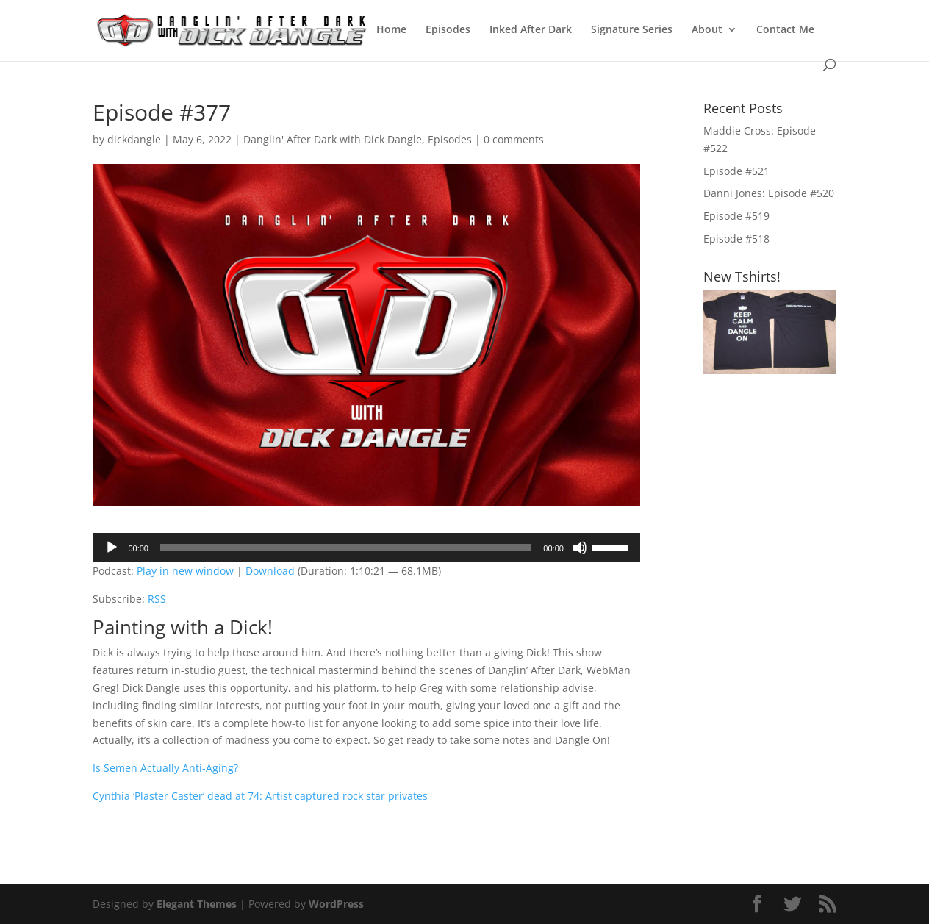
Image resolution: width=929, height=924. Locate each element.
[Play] (111, 547)
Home (391, 30)
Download (270, 571)
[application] (366, 547)
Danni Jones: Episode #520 (768, 193)
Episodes (448, 30)
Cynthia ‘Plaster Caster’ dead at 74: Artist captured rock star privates (260, 796)
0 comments (514, 139)
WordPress (336, 904)
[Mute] (580, 547)
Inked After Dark (530, 30)
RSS (157, 599)
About (707, 30)
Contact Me (785, 30)
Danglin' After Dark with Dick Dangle (332, 139)
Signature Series (631, 30)
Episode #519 (736, 216)
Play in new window (185, 571)
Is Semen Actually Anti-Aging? (165, 768)
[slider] (345, 547)
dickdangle (134, 139)
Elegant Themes (197, 904)
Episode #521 (736, 171)
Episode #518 (736, 239)
